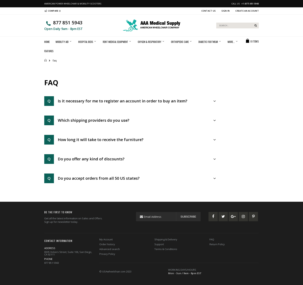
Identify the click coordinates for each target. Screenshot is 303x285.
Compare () (52, 10)
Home (45, 60)
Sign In (225, 10)
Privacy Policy (107, 254)
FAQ (211, 239)
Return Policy (217, 244)
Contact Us (208, 10)
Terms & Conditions (165, 249)
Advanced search (109, 249)
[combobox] (237, 25)
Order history (107, 244)
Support (159, 244)
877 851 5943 (68, 22)
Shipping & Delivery (165, 239)
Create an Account (247, 10)
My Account (106, 239)
